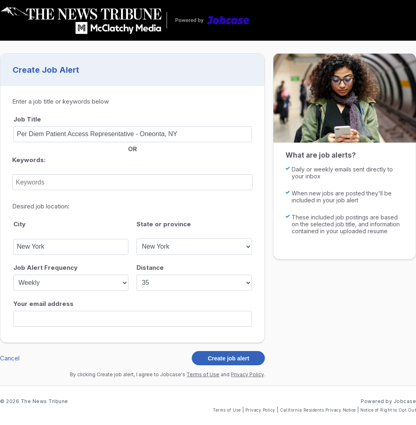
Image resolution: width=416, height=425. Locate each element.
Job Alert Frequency (45, 267)
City (19, 224)
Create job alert (228, 358)
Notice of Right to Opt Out (388, 410)
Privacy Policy (247, 374)
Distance (150, 267)
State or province (163, 224)
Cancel (10, 358)
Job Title (27, 119)
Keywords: (29, 160)
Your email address (43, 304)
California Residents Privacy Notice (318, 410)
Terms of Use (202, 374)
